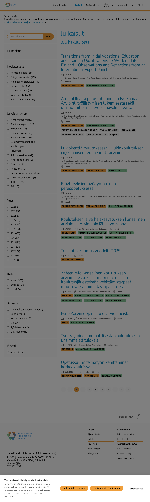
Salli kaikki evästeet (74, 488)
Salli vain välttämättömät (106, 488)
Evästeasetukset (135, 488)
